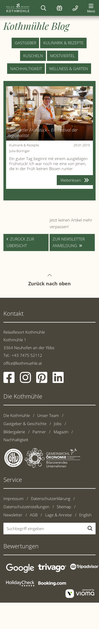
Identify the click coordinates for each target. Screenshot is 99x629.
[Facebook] (9, 380)
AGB (33, 514)
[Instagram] (25, 380)
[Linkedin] (58, 380)
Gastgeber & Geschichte (24, 423)
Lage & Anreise (58, 514)
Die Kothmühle (16, 415)
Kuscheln (33, 55)
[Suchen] (43, 8)
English (85, 514)
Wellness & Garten (68, 68)
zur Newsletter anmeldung (69, 242)
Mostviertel (62, 55)
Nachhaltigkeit (26, 68)
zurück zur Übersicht (20, 242)
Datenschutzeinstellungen (26, 506)
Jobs (58, 423)
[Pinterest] (41, 380)
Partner (39, 431)
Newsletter (12, 514)
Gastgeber (25, 42)
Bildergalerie (14, 431)
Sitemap (64, 506)
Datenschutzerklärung (50, 498)
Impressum (13, 498)
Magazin (61, 431)
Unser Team (48, 415)
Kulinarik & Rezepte (63, 42)
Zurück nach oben (49, 275)
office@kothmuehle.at (22, 363)
